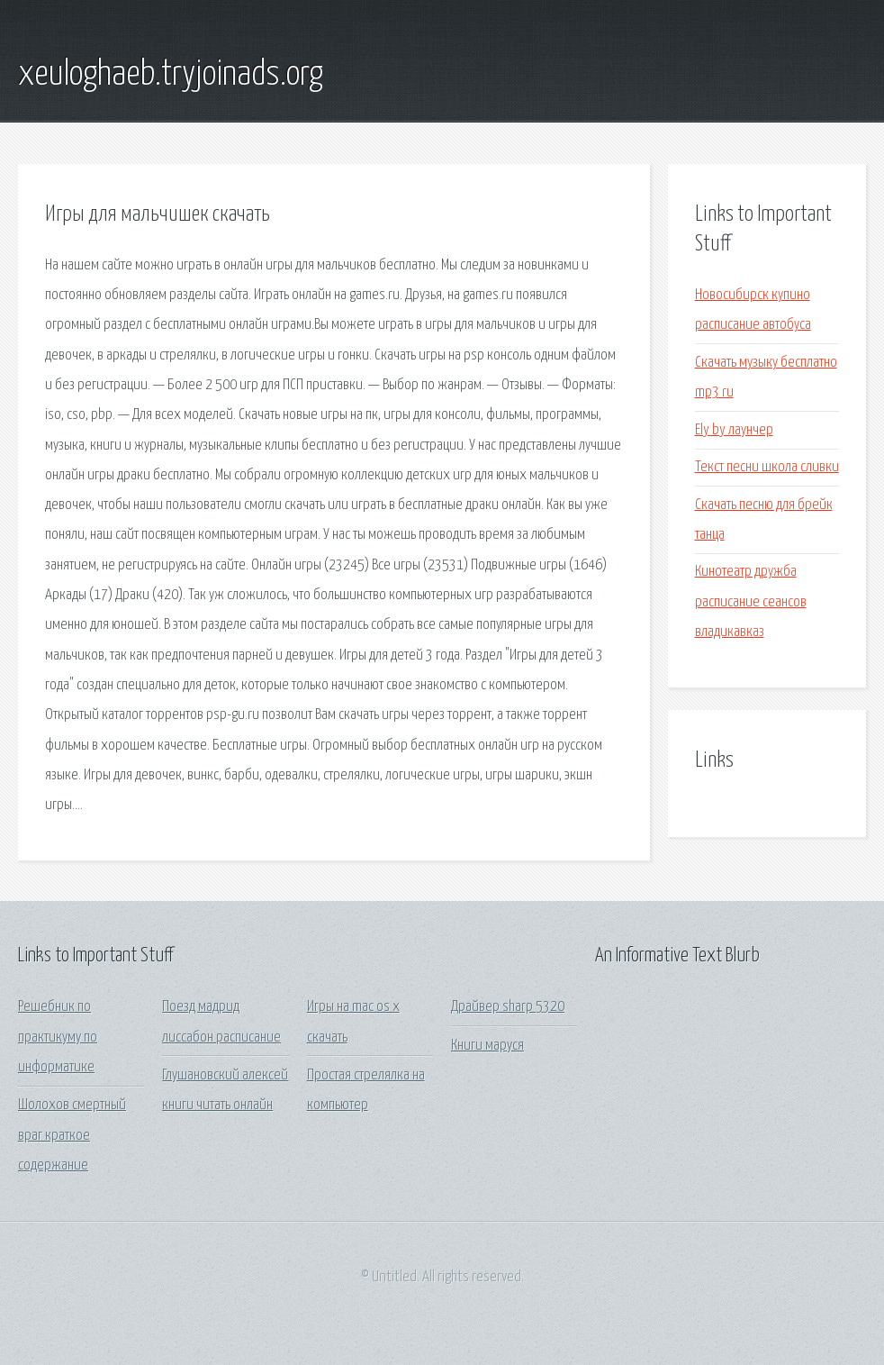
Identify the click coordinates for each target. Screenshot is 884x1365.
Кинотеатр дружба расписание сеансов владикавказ (751, 602)
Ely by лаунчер (734, 430)
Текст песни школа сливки (767, 467)
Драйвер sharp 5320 (507, 1007)
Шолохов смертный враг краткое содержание (72, 1135)
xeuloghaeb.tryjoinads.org (170, 75)
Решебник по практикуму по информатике (57, 1037)
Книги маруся (487, 1045)
